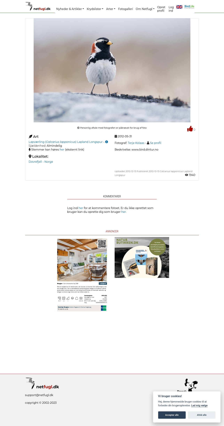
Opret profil (161, 9)
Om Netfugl (144, 9)
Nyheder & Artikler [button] (69, 9)
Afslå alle (202, 415)
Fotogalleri (125, 9)
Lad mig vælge (199, 405)
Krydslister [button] (94, 9)
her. (123, 212)
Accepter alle (172, 415)
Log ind (171, 9)
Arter (109, 9)
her (62, 149)
